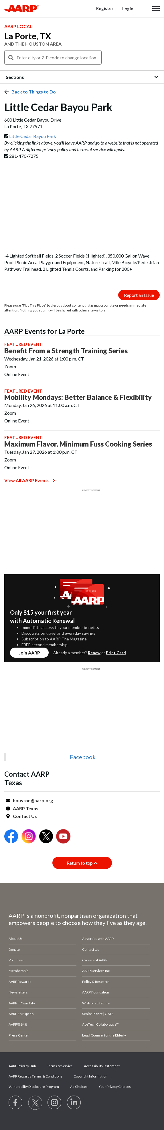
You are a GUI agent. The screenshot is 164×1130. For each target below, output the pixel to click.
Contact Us (25, 816)
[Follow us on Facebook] (16, 1103)
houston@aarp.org (33, 800)
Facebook (83, 756)
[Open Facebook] (11, 837)
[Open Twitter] (46, 837)
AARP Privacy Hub (22, 1066)
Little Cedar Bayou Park (32, 136)
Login (127, 8)
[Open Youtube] (63, 837)
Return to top (82, 863)
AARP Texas (25, 808)
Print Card (116, 652)
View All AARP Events (29, 480)
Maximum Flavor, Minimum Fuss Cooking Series (78, 444)
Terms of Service (60, 1066)
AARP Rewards (20, 981)
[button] (156, 8)
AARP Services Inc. (96, 971)
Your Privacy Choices (115, 1086)
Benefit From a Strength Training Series (66, 351)
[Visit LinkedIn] (74, 1103)
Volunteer (16, 960)
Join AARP (29, 652)
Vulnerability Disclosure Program (34, 1086)
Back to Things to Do (33, 91)
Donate (14, 949)
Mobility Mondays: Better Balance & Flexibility (78, 397)
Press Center (19, 1035)
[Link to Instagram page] (55, 1103)
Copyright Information (90, 1076)
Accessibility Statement (102, 1066)
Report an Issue (139, 295)
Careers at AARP (94, 960)
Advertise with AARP (98, 938)
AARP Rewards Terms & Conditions (35, 1076)
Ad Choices (79, 1086)
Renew (94, 652)
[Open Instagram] (29, 837)
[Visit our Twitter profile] (35, 1103)
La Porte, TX (27, 36)
